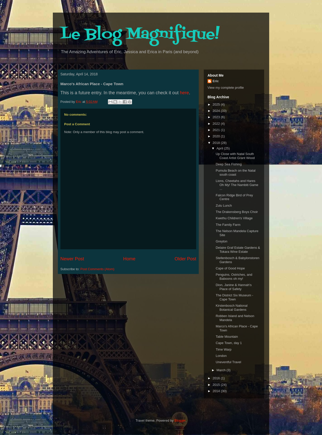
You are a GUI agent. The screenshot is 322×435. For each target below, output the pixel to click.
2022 (217, 124)
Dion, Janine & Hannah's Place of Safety (234, 287)
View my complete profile (226, 87)
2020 (217, 136)
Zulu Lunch (224, 205)
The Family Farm (228, 225)
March (222, 370)
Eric (216, 81)
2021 (217, 130)
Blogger (180, 420)
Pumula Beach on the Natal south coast (235, 172)
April (220, 148)
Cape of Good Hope (230, 268)
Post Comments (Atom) (97, 269)
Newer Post (72, 258)
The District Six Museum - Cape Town (234, 297)
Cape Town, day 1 (229, 343)
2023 (217, 117)
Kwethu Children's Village (234, 218)
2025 (217, 104)
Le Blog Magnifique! (140, 34)
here (184, 92)
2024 (217, 111)
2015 (217, 385)
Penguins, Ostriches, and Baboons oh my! (234, 277)
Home (129, 258)
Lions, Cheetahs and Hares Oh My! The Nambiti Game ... (237, 185)
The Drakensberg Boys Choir (237, 212)
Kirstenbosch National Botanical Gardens (231, 308)
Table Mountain (227, 336)
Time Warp (223, 349)
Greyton (221, 241)
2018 (217, 143)
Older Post (185, 258)
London (221, 356)
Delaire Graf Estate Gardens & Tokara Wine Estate (238, 250)
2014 (217, 391)
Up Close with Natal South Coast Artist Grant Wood (235, 156)
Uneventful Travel (228, 362)
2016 (217, 378)
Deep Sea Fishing (229, 164)
